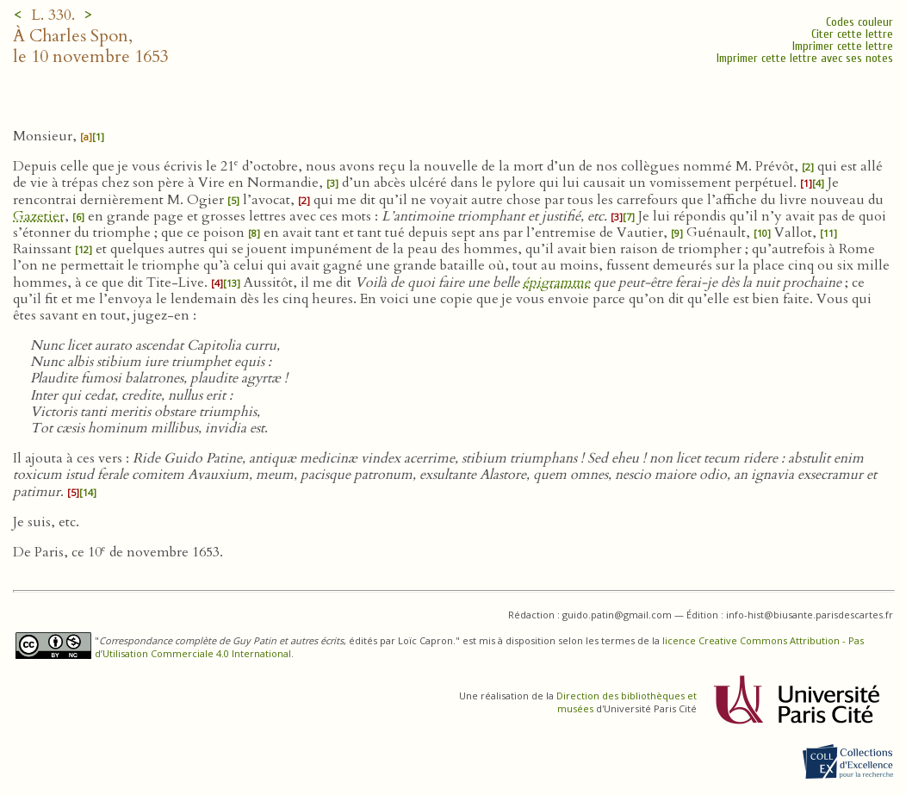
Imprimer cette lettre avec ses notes (805, 58)
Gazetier (39, 216)
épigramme (556, 282)
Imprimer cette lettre (842, 46)
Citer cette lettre (852, 34)
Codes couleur (859, 22)
